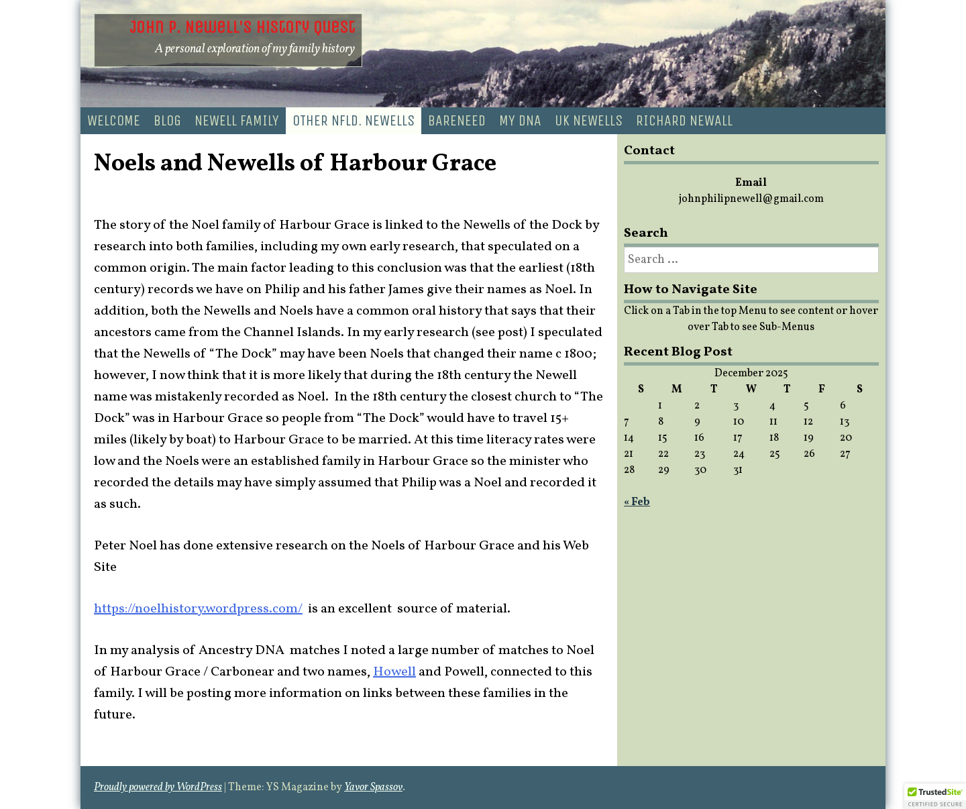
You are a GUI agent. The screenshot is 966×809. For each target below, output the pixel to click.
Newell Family (237, 120)
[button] (935, 796)
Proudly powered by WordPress (158, 787)
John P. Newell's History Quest (242, 27)
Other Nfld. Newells (353, 120)
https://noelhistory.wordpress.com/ (198, 609)
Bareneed (457, 120)
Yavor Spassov (373, 787)
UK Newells (589, 120)
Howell (394, 672)
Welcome (113, 120)
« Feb (637, 502)
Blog (167, 120)
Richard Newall (684, 120)
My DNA (520, 120)
